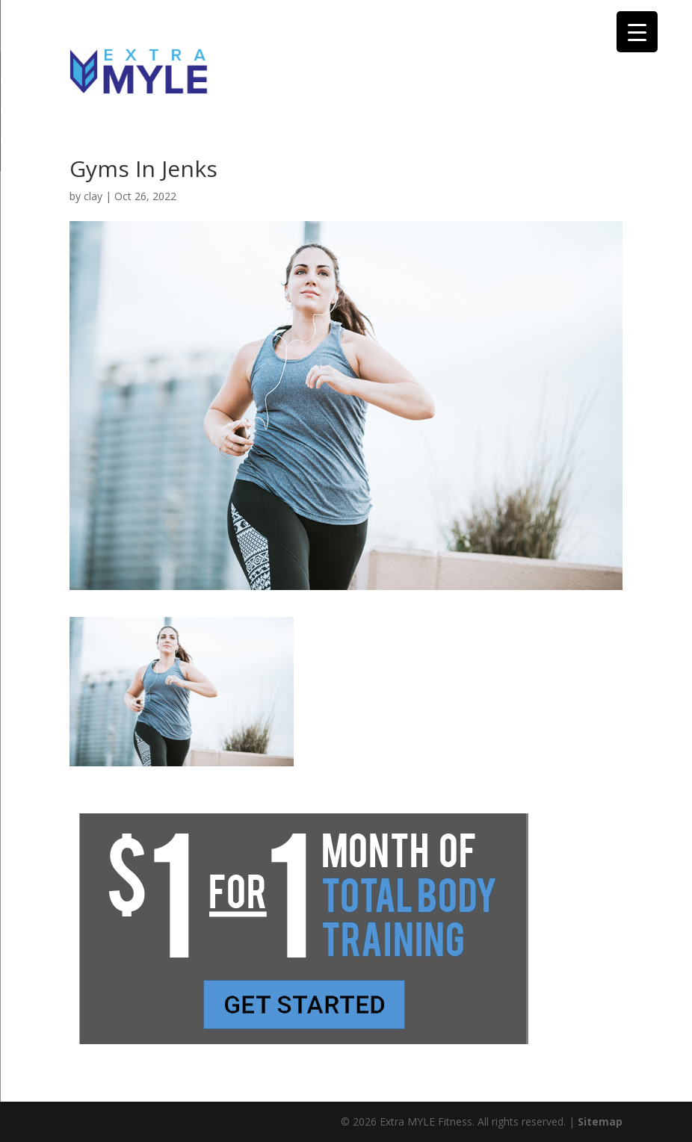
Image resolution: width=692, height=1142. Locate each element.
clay (93, 196)
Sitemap (600, 1121)
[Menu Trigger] (637, 31)
